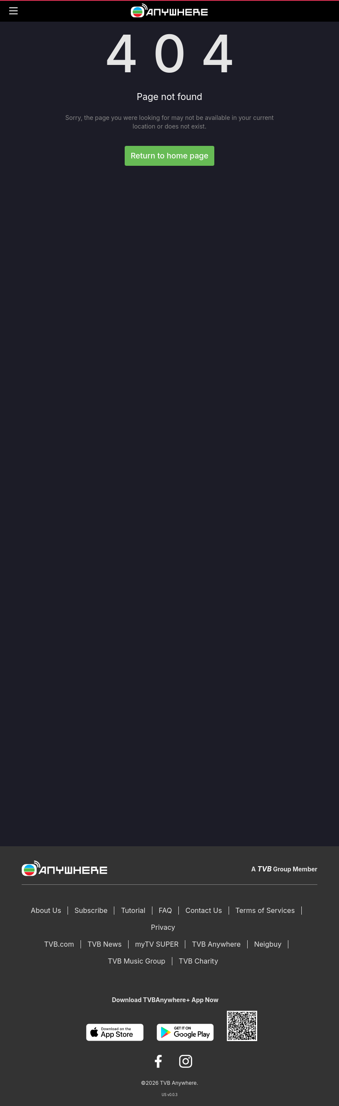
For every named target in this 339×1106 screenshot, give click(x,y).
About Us (46, 910)
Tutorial (133, 910)
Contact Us (203, 910)
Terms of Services (265, 910)
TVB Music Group (136, 961)
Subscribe (90, 910)
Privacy (163, 927)
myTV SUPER (156, 944)
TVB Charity (198, 961)
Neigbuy (267, 944)
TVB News (104, 944)
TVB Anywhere (216, 944)
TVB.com (59, 944)
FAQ (165, 910)
